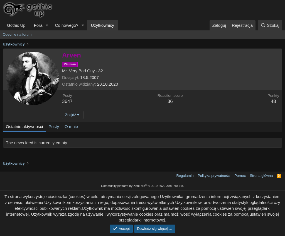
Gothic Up (16, 25)
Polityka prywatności (214, 176)
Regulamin (185, 176)
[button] (47, 25)
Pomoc (239, 176)
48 (273, 101)
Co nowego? (66, 25)
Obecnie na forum (17, 34)
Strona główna (261, 176)
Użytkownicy (102, 25)
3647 (67, 101)
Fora (38, 25)
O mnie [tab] (71, 126)
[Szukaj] (270, 25)
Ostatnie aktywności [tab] (24, 126)
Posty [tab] (53, 126)
